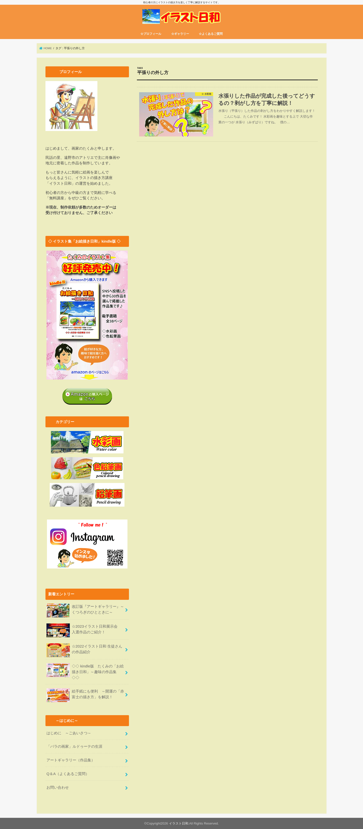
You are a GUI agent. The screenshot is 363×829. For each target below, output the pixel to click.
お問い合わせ (57, 787)
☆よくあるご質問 (211, 37)
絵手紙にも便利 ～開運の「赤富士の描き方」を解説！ (85, 697)
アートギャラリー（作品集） (70, 761)
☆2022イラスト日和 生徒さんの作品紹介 (84, 653)
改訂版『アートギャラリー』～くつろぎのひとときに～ (85, 614)
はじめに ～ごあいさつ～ (68, 735)
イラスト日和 (178, 823)
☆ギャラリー (180, 37)
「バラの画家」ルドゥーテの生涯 (74, 748)
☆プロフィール (150, 37)
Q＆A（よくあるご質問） (67, 774)
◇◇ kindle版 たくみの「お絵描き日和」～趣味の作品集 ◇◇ (84, 674)
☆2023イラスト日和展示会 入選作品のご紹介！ (83, 633)
